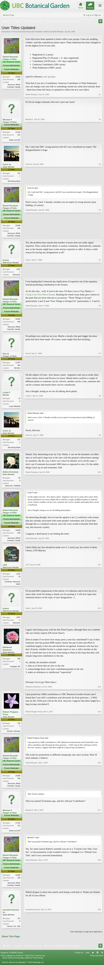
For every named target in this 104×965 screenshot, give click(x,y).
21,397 (17, 364)
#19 (99, 930)
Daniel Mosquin (58, 32)
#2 (100, 140)
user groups (48, 76)
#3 (100, 181)
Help (87, 957)
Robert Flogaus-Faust (11, 716)
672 (19, 174)
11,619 (17, 132)
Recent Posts (8, 15)
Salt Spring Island (14, 181)
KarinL (6, 261)
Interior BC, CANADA (12, 488)
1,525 (18, 577)
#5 (100, 275)
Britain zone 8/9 (14, 140)
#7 (100, 369)
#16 (99, 789)
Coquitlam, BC (15, 670)
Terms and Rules (96, 960)
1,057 (18, 270)
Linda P (6, 394)
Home (93, 957)
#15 (99, 734)
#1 (100, 94)
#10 (99, 488)
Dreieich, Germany (13, 735)
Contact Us (79, 957)
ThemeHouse (38, 963)
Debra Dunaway (10, 474)
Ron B (6, 355)
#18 (99, 889)
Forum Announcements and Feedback (28, 32)
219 (19, 727)
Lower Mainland (14, 408)
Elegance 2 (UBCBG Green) (12, 957)
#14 (99, 690)
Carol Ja (7, 165)
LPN (5, 568)
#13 (99, 626)
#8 (100, 408)
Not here (17, 369)
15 (19, 400)
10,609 (17, 77)
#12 (99, 586)
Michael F (7, 119)
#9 (100, 449)
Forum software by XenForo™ (23, 960)
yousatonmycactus (11, 915)
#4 (100, 236)
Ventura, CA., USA (13, 931)
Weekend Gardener (7, 652)
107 (19, 923)
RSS (102, 957)
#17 (99, 834)
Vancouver (16, 275)
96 (19, 480)
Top (97, 957)
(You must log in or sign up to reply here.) (86, 936)
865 (19, 662)
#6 (100, 330)
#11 (99, 543)
